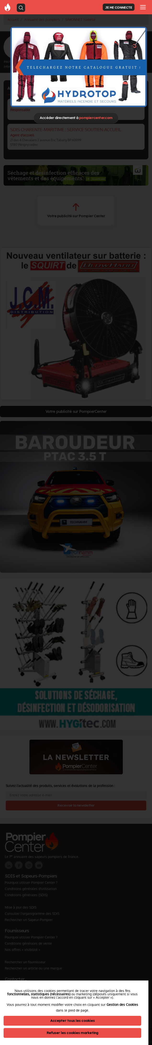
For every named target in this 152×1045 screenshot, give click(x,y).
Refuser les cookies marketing (72, 1032)
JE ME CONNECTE (118, 7)
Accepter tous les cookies (72, 1020)
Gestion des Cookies (122, 1004)
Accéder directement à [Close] (76, 117)
